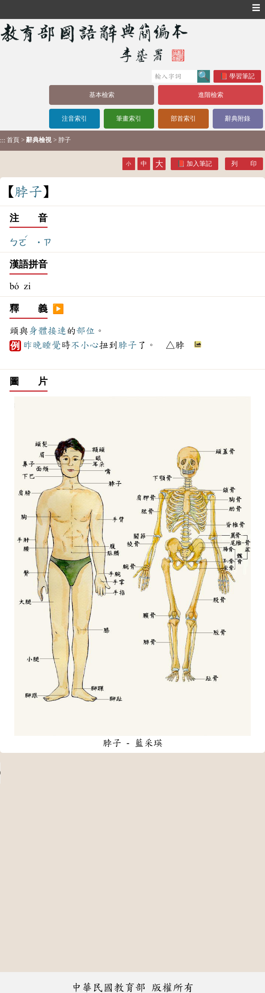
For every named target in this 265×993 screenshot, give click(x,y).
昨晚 (32, 345)
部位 (85, 330)
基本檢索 (101, 94)
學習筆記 (242, 76)
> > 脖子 (35, 140)
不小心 (85, 345)
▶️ (58, 309)
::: (2, 140)
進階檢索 (210, 94)
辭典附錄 (237, 118)
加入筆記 (199, 163)
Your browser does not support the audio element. (59, 773)
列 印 (244, 163)
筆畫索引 (128, 118)
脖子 (127, 345)
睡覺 (51, 345)
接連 (57, 330)
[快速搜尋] (174, 76)
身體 (38, 330)
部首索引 (183, 118)
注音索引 (74, 118)
